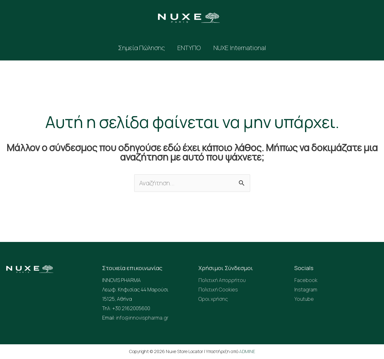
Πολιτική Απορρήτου (222, 280)
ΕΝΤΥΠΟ (189, 48)
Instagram (305, 289)
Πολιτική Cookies (218, 289)
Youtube (304, 298)
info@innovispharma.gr (142, 317)
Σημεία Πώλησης (141, 48)
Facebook (306, 280)
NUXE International (239, 48)
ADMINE (247, 351)
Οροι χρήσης (213, 298)
